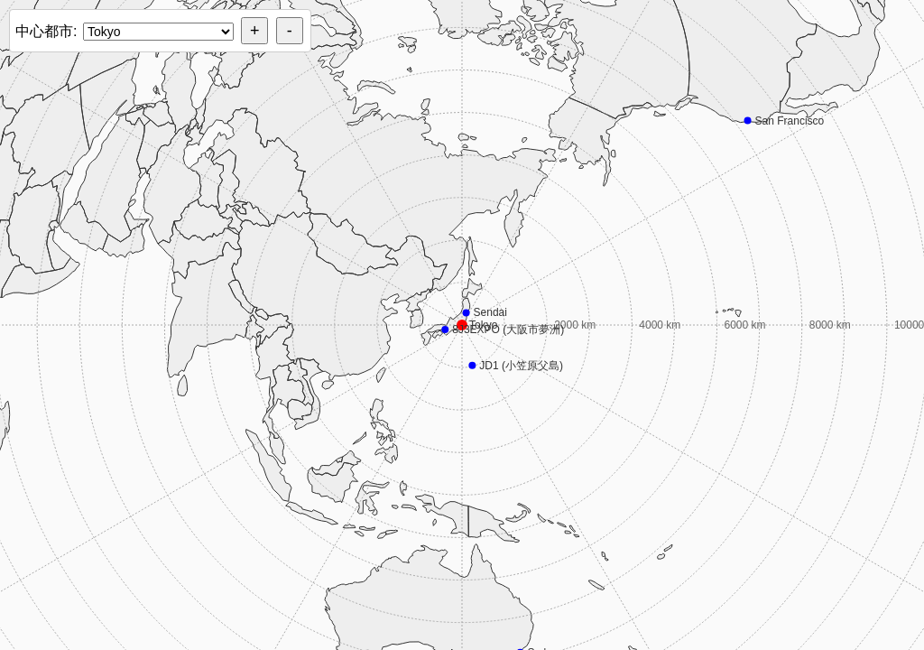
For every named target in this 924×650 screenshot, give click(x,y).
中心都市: (46, 31)
